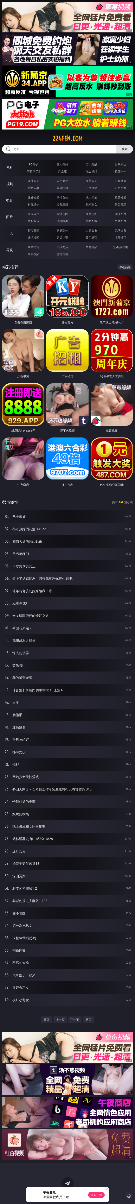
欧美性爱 (120, 197)
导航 (9, 250)
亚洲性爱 (33, 197)
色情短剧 (62, 254)
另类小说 (62, 237)
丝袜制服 (62, 188)
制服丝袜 (33, 204)
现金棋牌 (91, 171)
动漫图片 (120, 214)
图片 (9, 217)
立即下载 (96, 1195)
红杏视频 (33, 254)
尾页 (88, 1020)
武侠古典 (120, 230)
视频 (9, 184)
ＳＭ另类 (120, 188)
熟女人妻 (33, 188)
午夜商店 (62, 247)
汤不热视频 (120, 247)
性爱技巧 (120, 237)
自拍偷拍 (62, 181)
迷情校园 (33, 237)
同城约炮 (33, 247)
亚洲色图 (62, 214)
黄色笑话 (91, 237)
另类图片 (120, 221)
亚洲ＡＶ (33, 181)
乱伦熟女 (91, 204)
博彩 (9, 167)
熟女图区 (91, 221)
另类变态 (120, 204)
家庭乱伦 (62, 230)
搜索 (125, 149)
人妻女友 (91, 230)
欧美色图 (91, 214)
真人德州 (62, 164)
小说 (9, 233)
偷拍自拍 (62, 197)
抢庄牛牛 (120, 171)
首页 (46, 1020)
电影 (9, 200)
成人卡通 (91, 197)
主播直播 (91, 188)
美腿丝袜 (33, 221)
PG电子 (33, 164)
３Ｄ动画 (120, 181)
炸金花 (62, 171)
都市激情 (33, 230)
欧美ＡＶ (91, 181)
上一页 (60, 1020)
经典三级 (62, 204)
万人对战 (91, 164)
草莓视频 (91, 247)
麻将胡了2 (33, 171)
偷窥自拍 (33, 214)
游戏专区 (120, 164)
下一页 (74, 1020)
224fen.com (67, 138)
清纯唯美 (62, 221)
